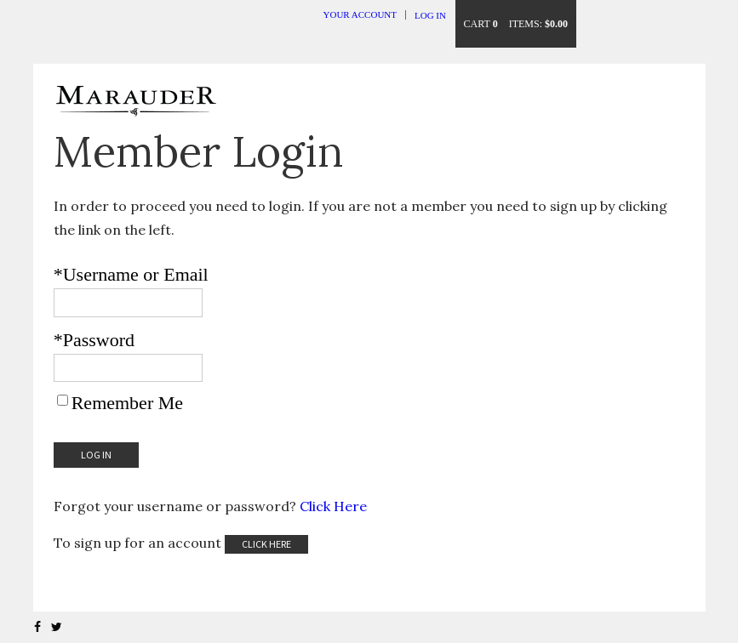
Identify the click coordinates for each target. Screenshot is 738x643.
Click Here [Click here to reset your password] (333, 506)
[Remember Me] (62, 400)
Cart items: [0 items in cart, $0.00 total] (516, 24)
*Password (94, 339)
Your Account (360, 14)
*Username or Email (131, 274)
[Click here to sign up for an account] (266, 544)
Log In (430, 15)
